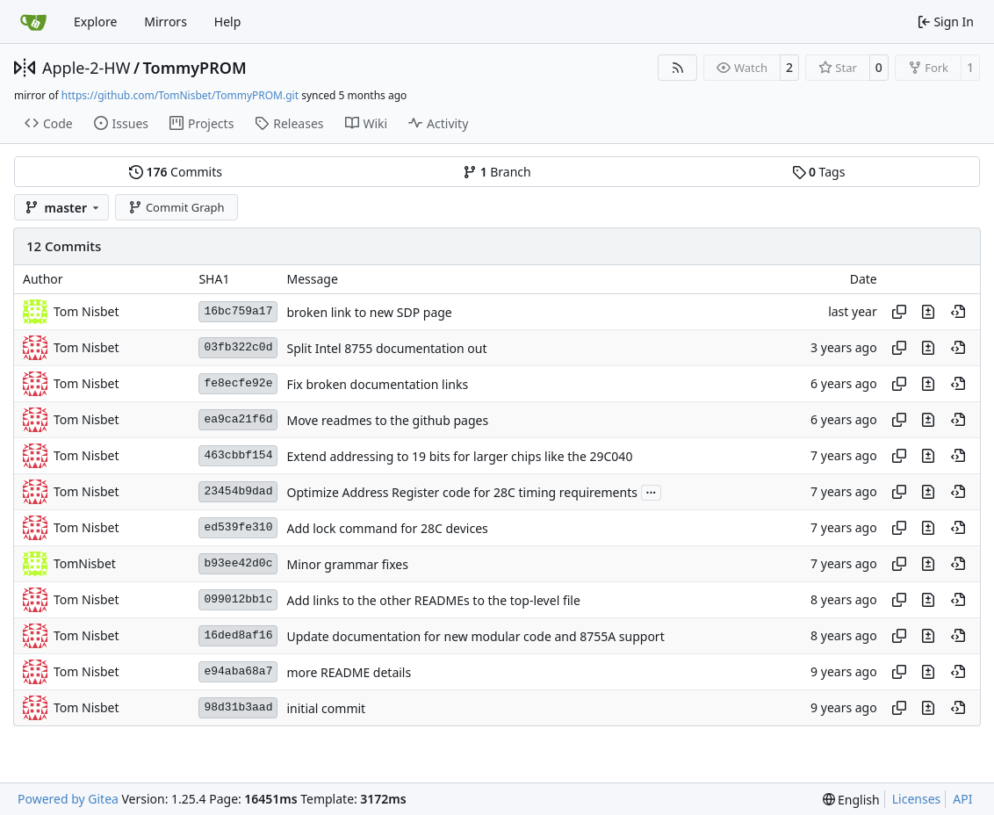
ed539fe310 (238, 527)
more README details (348, 672)
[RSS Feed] (678, 67)
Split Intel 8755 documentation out (386, 348)
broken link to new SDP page (368, 312)
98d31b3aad (238, 707)
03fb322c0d (238, 347)
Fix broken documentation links (377, 384)
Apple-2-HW (86, 67)
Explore (95, 21)
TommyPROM (195, 67)
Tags (819, 171)
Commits (175, 171)
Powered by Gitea (68, 798)
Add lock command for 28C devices (386, 528)
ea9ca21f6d (238, 419)
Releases (289, 123)
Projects (201, 123)
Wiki (366, 123)
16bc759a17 (238, 311)
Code (49, 123)
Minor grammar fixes (346, 564)
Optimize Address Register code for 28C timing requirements (461, 492)
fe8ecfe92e (238, 383)
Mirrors (165, 21)
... (651, 491)
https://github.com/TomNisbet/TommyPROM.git (180, 95)
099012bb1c (238, 599)
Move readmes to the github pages (387, 420)
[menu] (851, 799)
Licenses (916, 798)
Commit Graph (176, 207)
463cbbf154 (238, 455)
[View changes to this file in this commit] (928, 312)
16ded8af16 (238, 635)
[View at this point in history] (958, 312)
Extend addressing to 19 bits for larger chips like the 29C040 (459, 456)
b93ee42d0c (238, 563)
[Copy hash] (899, 312)
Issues (121, 123)
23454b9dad (238, 491)
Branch (497, 171)
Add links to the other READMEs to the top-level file (433, 600)
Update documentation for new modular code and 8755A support (475, 636)
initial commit (325, 708)
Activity (438, 123)
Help (227, 21)
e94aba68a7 (238, 671)
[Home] (33, 22)
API (962, 798)
